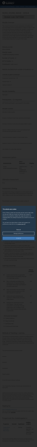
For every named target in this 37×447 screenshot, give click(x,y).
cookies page (21, 224)
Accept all (18, 238)
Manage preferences (18, 233)
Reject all (18, 229)
